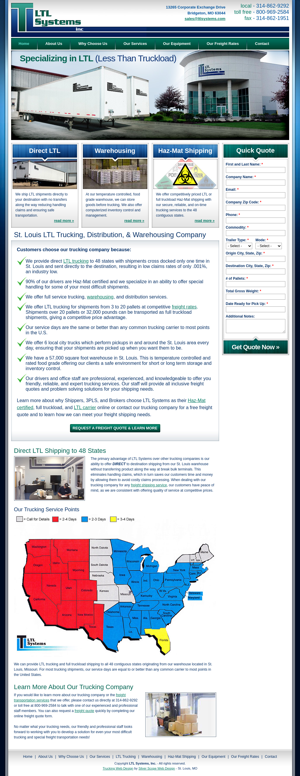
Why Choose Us (71, 757)
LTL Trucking (126, 757)
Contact (271, 757)
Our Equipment (213, 757)
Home (28, 757)
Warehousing (152, 757)
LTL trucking (75, 261)
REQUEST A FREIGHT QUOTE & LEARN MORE (115, 428)
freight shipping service (149, 485)
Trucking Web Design (118, 768)
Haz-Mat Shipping (182, 757)
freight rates (184, 306)
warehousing (100, 296)
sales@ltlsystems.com (205, 18)
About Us (45, 757)
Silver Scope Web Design (157, 768)
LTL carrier (85, 407)
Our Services (100, 757)
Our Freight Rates (245, 757)
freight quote (84, 711)
